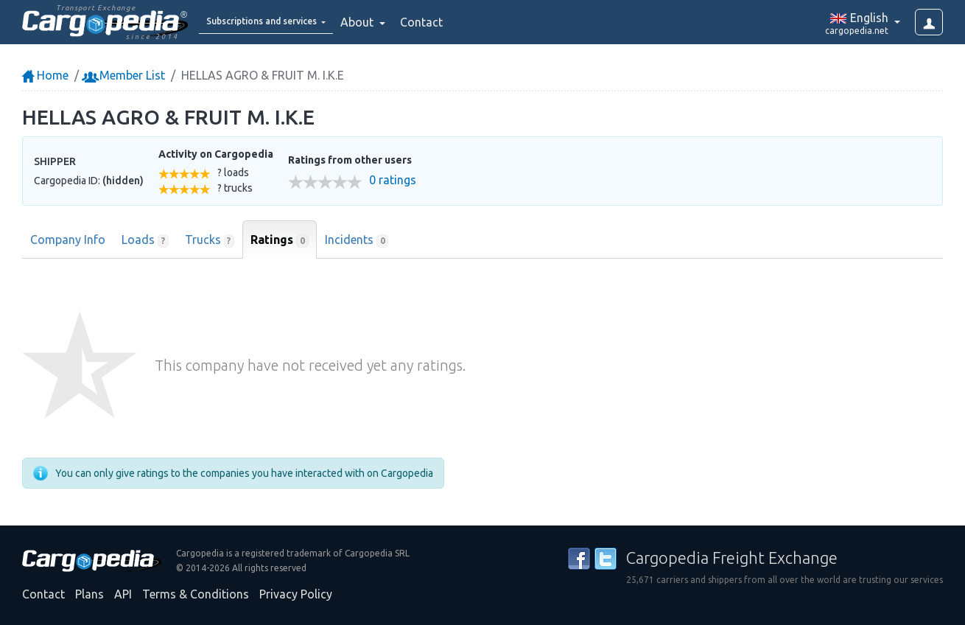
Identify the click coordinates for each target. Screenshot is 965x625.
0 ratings (392, 180)
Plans (89, 594)
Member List (125, 75)
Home (45, 75)
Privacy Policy (295, 594)
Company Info (67, 239)
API (123, 594)
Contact (459, 22)
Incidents (357, 240)
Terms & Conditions (195, 594)
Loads (145, 240)
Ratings (279, 240)
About (397, 22)
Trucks (210, 240)
